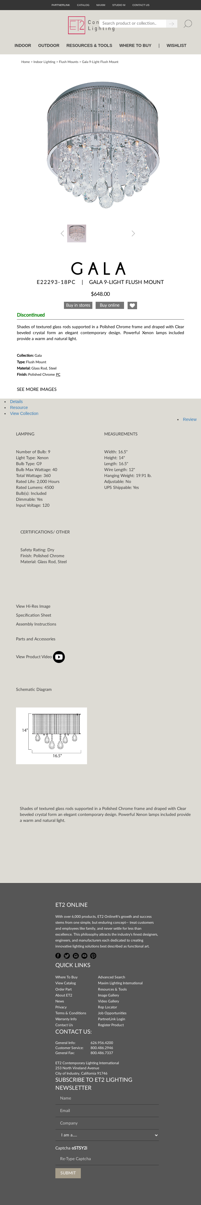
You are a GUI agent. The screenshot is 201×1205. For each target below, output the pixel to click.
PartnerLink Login (111, 1019)
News (59, 1001)
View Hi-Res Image (33, 606)
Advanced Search (111, 977)
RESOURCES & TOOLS (89, 45)
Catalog (83, 5)
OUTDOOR (49, 45)
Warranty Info (66, 1019)
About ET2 (63, 995)
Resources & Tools (112, 989)
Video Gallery (108, 1001)
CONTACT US (140, 5)
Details (16, 401)
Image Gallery (108, 995)
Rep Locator (107, 1007)
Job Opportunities (112, 1013)
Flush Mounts (68, 62)
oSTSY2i (79, 1148)
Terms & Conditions (70, 1013)
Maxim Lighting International (120, 983)
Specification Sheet (33, 615)
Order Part (63, 989)
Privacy (61, 1007)
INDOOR (23, 45)
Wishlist (176, 45)
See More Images (37, 389)
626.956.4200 (102, 1043)
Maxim (101, 5)
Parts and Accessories (35, 639)
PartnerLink (61, 5)
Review (190, 419)
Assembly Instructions (36, 624)
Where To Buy (66, 977)
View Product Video (40, 657)
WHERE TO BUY (135, 45)
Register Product (111, 1025)
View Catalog (65, 983)
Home (25, 62)
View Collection (24, 413)
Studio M (118, 5)
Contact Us (64, 1025)
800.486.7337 (102, 1053)
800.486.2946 (102, 1048)
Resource (19, 407)
